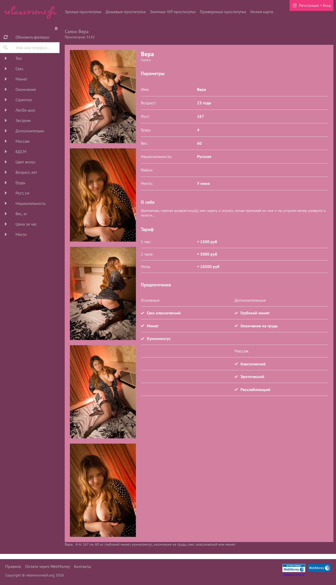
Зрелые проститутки (83, 11)
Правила (13, 566)
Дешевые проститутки (126, 11)
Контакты (82, 566)
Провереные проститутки (223, 11)
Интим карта (261, 11)
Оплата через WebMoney (47, 566)
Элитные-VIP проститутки (173, 11)
